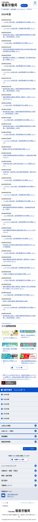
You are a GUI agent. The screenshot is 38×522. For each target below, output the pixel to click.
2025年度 (6, 418)
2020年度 (6, 394)
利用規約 (5, 506)
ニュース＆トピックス (19, 466)
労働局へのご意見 (19, 459)
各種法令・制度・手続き (19, 471)
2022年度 (6, 404)
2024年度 (6, 413)
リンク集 (5, 503)
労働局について (19, 485)
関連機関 (19, 436)
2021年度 (6, 399)
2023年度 (6, 409)
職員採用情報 (19, 442)
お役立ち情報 (19, 426)
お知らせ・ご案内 (19, 431)
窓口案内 (19, 480)
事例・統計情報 (19, 476)
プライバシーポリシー (27, 503)
